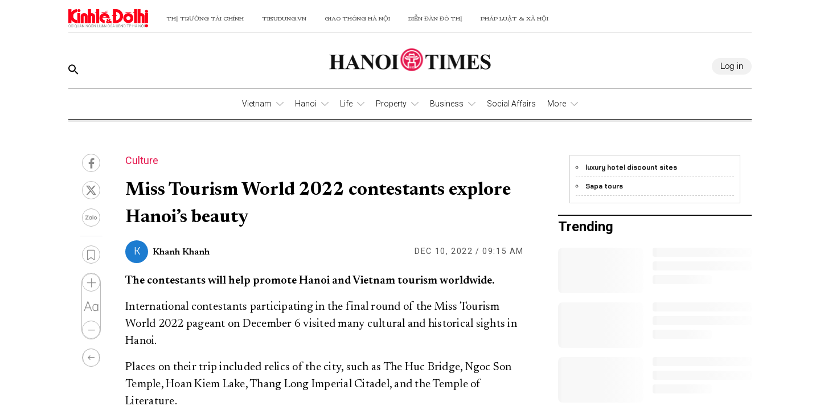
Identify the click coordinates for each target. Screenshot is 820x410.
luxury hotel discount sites (631, 167)
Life (346, 103)
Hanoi (306, 103)
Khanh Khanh (181, 252)
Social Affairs (511, 103)
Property (391, 103)
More (556, 103)
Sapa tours (604, 186)
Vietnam (257, 103)
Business (447, 103)
